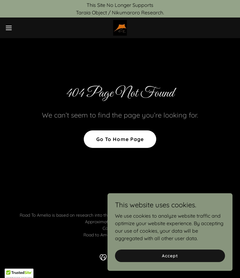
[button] (20, 28)
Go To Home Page (119, 139)
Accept (170, 255)
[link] (120, 28)
